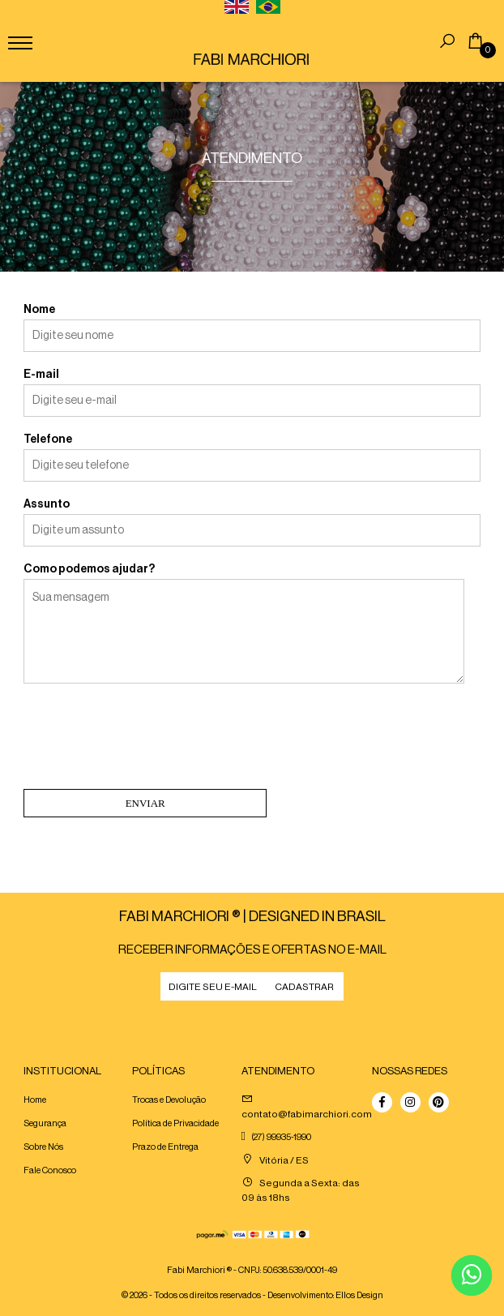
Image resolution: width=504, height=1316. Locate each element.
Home (34, 1099)
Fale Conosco (49, 1170)
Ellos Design (359, 1295)
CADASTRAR (304, 987)
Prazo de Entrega (165, 1146)
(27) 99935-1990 (281, 1137)
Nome (39, 309)
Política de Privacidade (175, 1123)
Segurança (44, 1123)
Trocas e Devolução (169, 1099)
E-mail (41, 374)
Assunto (46, 504)
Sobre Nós (43, 1146)
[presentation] (146, 739)
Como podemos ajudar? (89, 569)
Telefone (47, 439)
